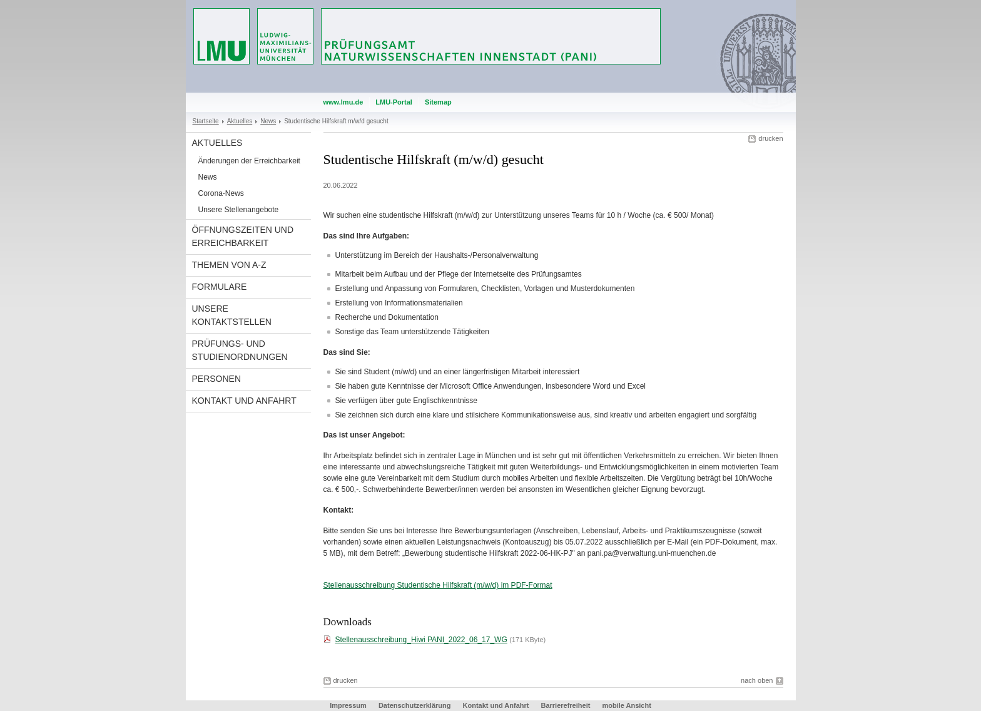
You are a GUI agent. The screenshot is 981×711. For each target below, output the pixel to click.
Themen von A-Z (229, 265)
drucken (770, 138)
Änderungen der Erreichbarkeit (249, 160)
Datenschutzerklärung (415, 705)
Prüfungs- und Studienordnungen (240, 350)
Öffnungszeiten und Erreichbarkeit (243, 236)
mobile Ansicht (626, 705)
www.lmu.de (343, 102)
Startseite (206, 121)
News (268, 121)
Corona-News (221, 193)
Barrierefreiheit (566, 705)
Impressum (348, 705)
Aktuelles (240, 121)
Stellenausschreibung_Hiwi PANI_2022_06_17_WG (421, 639)
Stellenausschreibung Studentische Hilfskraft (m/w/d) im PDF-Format (437, 585)
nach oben (757, 680)
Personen (216, 379)
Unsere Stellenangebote (238, 209)
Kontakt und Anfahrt (244, 401)
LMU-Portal (393, 102)
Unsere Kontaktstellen (232, 315)
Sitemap (438, 102)
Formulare (219, 287)
